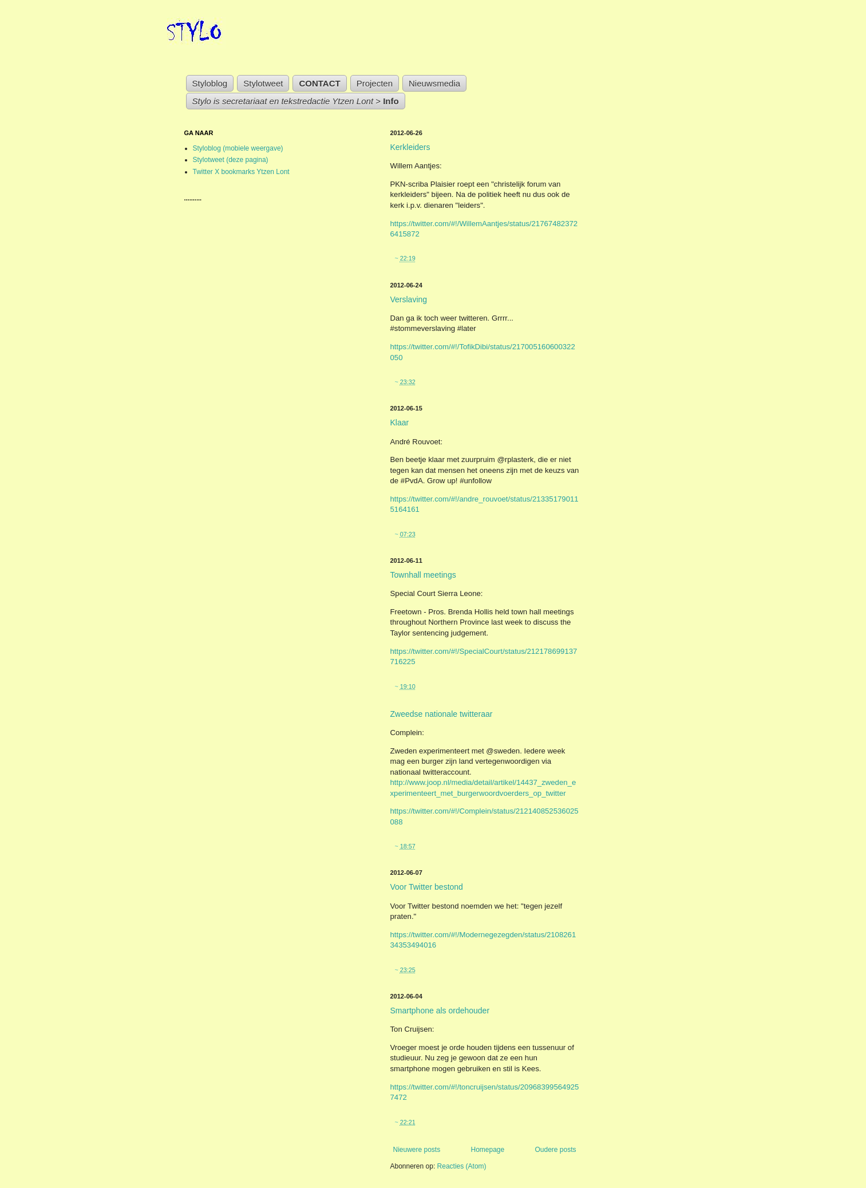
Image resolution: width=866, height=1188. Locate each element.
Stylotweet (263, 83)
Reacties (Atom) (462, 1166)
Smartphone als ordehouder (440, 1010)
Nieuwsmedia (434, 83)
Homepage (487, 1150)
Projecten (375, 83)
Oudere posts (555, 1150)
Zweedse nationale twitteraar (441, 714)
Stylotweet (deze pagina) (230, 160)
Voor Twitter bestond (426, 886)
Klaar (399, 422)
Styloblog (210, 83)
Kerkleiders (410, 147)
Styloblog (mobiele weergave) (238, 148)
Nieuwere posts (417, 1150)
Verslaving (409, 299)
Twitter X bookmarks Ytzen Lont (241, 172)
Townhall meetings (423, 574)
